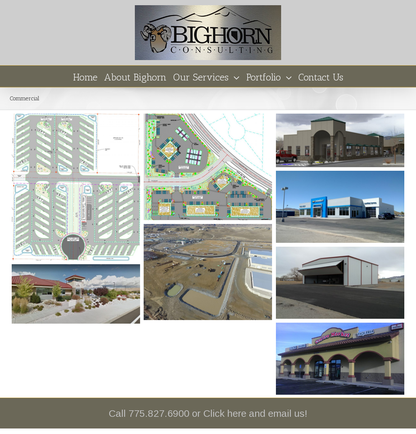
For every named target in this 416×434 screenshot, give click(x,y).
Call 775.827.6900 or (156, 413)
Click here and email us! (255, 413)
